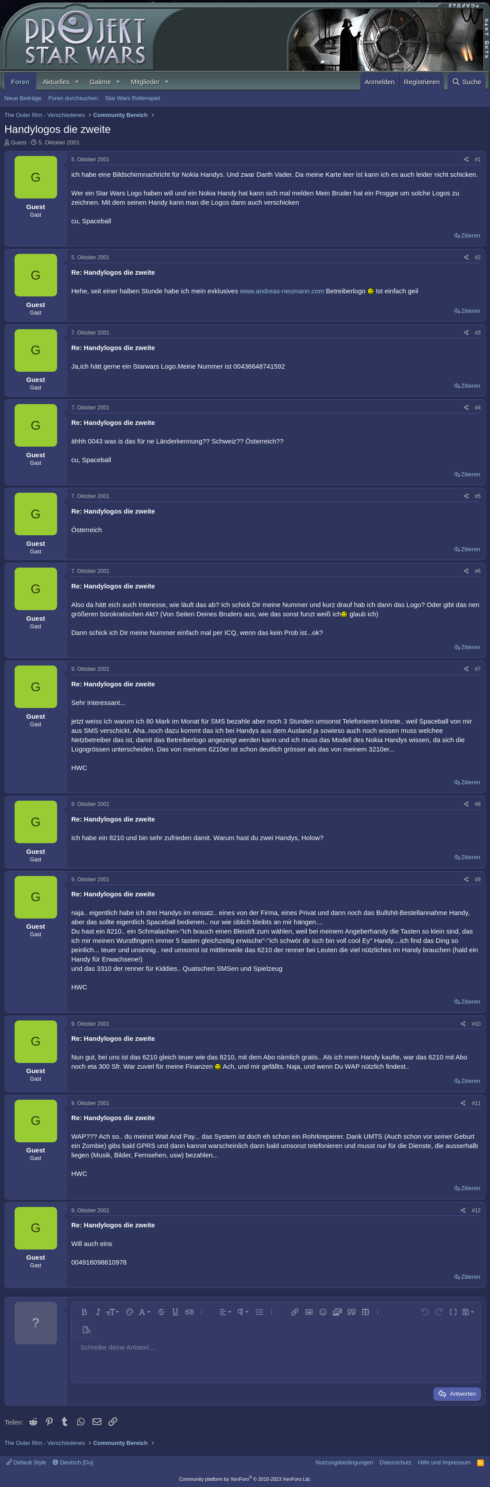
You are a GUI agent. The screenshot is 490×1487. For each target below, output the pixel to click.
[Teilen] (466, 160)
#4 (478, 408)
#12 (476, 1210)
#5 (478, 496)
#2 (478, 257)
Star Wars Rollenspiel (132, 98)
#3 (478, 333)
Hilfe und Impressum (444, 1462)
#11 (476, 1103)
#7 (478, 669)
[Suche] (467, 82)
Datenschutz (396, 1462)
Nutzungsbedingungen (344, 1462)
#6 (478, 571)
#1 (478, 159)
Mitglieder (145, 82)
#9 (478, 879)
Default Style (26, 1462)
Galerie (100, 82)
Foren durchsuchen (73, 98)
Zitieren (470, 235)
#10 (476, 1024)
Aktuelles (56, 82)
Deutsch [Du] (73, 1462)
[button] (76, 82)
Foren (20, 82)
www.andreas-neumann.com (282, 291)
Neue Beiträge (22, 98)
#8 (478, 804)
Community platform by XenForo (245, 1479)
